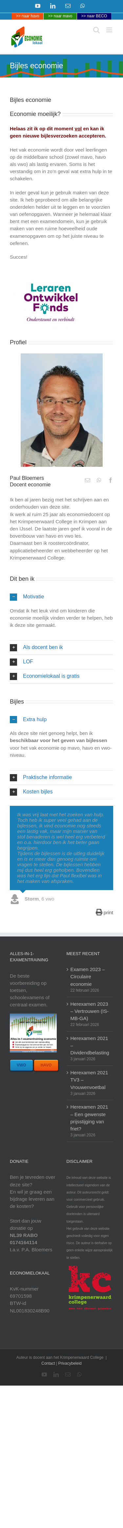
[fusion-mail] (87, 480)
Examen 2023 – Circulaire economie (88, 976)
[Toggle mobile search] (96, 29)
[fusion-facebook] (110, 480)
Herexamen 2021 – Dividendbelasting (90, 1045)
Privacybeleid (69, 1363)
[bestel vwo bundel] (21, 1065)
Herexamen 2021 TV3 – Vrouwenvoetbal (89, 1080)
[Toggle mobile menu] (109, 29)
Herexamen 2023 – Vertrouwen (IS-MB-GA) (90, 1011)
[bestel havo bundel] (46, 1065)
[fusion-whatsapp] (99, 480)
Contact (48, 1363)
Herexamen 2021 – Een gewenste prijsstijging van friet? (89, 1117)
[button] (61, 597)
